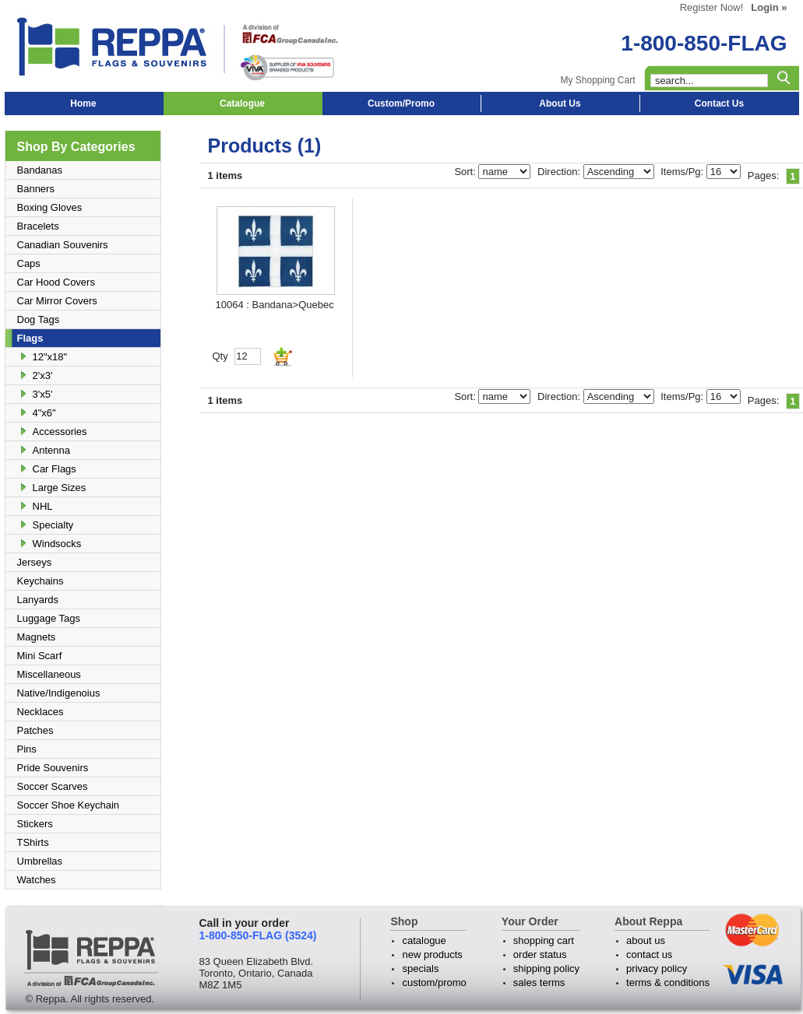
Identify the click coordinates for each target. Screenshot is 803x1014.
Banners (36, 189)
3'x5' (43, 394)
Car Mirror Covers (57, 301)
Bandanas (40, 170)
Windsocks (57, 543)
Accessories (60, 431)
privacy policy (656, 968)
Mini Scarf (39, 655)
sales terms (539, 982)
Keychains (40, 581)
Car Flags (54, 469)
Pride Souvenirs (53, 768)
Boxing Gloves (50, 207)
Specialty (53, 525)
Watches (36, 880)
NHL (43, 506)
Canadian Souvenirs (62, 245)
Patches (35, 730)
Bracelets (38, 226)
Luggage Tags (48, 618)
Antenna (51, 450)
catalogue (424, 940)
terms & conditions (668, 982)
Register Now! (712, 7)
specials (420, 968)
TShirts (33, 842)
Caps (29, 263)
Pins (27, 749)
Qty (220, 356)
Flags (30, 338)
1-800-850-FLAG (704, 43)
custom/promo (434, 982)
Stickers (35, 824)
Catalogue (242, 103)
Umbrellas (40, 861)
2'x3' (43, 375)
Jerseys (34, 562)
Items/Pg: (683, 171)
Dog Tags (38, 319)
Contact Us (719, 103)
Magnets (36, 637)
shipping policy (546, 968)
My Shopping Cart (597, 80)
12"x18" (50, 357)
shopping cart (543, 940)
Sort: (466, 171)
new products (432, 954)
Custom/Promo (401, 103)
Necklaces (40, 712)
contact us (649, 954)
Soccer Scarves (52, 786)
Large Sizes (59, 487)
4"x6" (44, 413)
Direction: (560, 171)
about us (645, 940)
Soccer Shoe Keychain (68, 805)
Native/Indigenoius (58, 693)
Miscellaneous (49, 674)
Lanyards (37, 599)
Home (83, 103)
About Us (559, 103)
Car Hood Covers (56, 282)
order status (540, 954)
